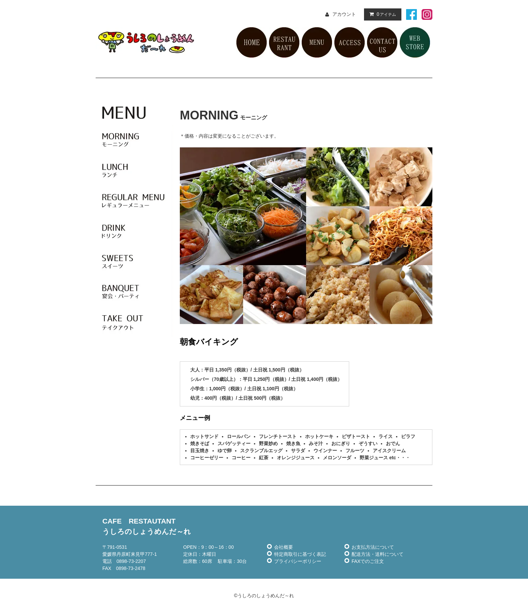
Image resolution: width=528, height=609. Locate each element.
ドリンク (134, 231)
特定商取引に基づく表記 (300, 554)
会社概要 (283, 547)
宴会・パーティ (134, 292)
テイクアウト (134, 322)
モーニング (134, 140)
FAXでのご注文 (368, 561)
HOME (251, 42)
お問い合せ (382, 42)
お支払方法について (373, 547)
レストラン (284, 42)
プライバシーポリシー (297, 561)
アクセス (349, 42)
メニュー (317, 42)
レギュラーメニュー (134, 201)
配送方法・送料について (377, 554)
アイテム (381, 14)
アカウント (344, 14)
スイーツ (134, 261)
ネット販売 (415, 42)
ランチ (134, 170)
